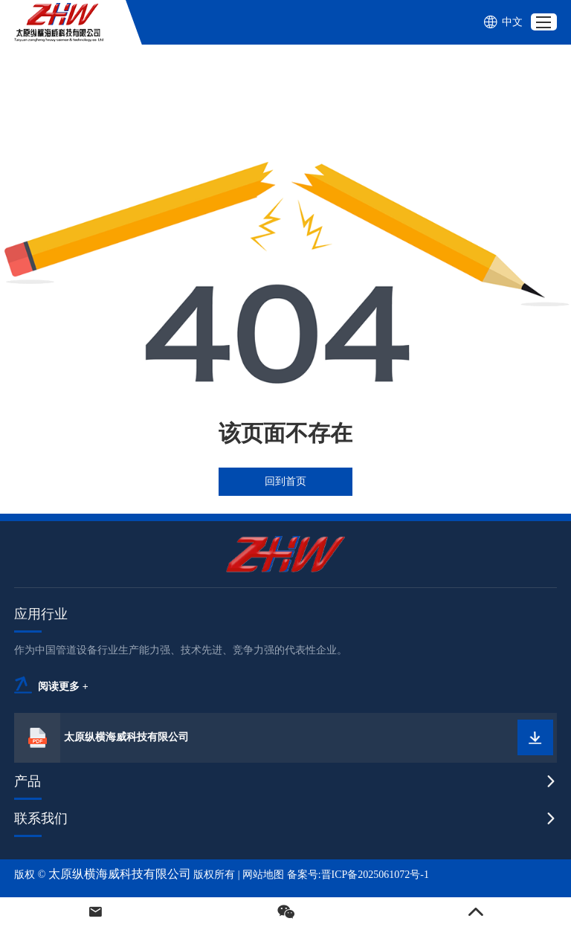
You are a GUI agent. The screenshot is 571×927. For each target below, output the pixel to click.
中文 (503, 22)
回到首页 (285, 481)
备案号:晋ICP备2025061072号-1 (358, 874)
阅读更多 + (63, 686)
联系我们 (41, 818)
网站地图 (263, 874)
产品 (27, 781)
